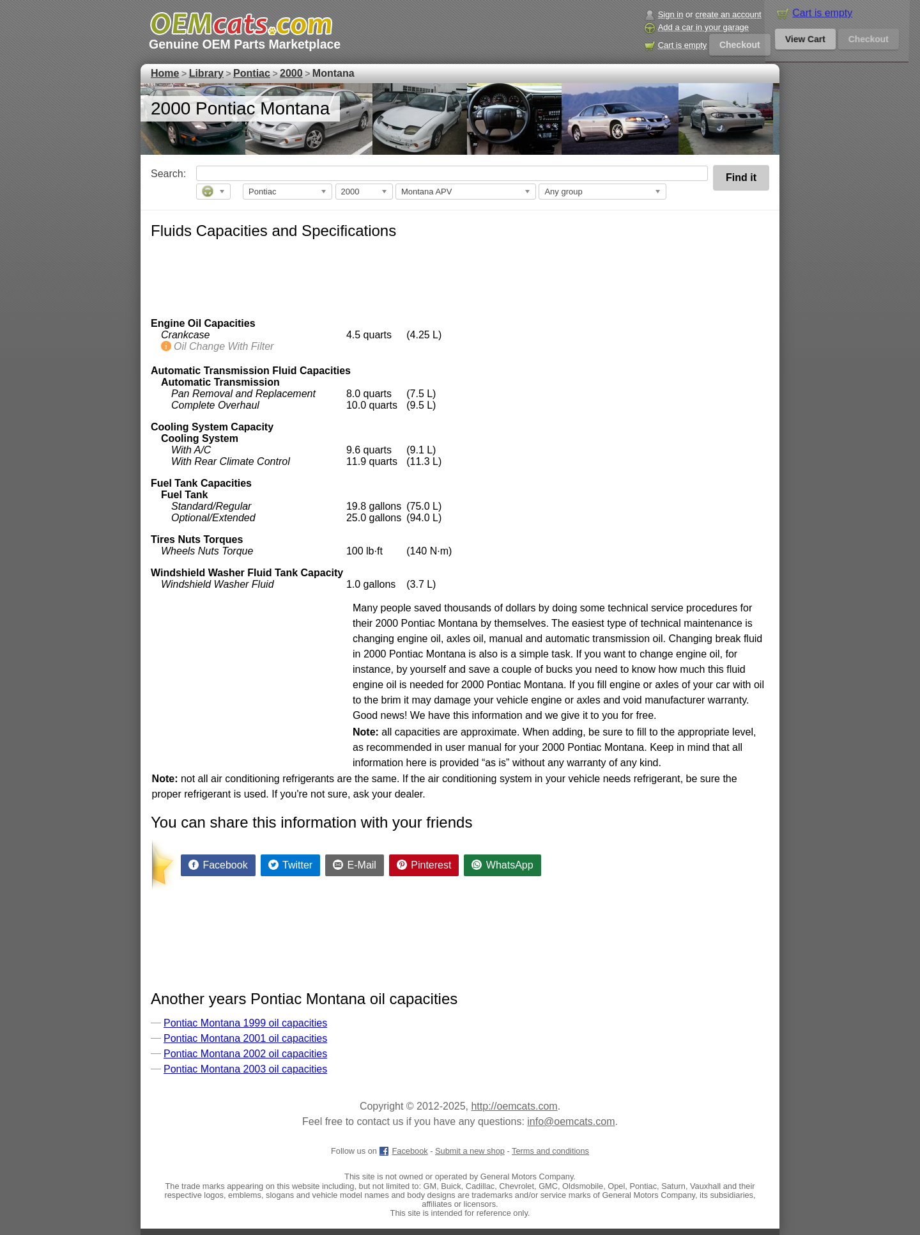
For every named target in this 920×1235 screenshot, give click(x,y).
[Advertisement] (383, 276)
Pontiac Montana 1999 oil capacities (245, 1023)
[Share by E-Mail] (354, 865)
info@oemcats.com (571, 1121)
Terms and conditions (550, 1151)
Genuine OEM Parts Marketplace (245, 44)
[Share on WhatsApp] (502, 865)
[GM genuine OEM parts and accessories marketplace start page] (240, 23)
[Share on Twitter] (291, 865)
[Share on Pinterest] (424, 865)
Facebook (403, 1151)
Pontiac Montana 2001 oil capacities (245, 1038)
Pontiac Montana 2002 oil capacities (245, 1053)
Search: (159, 173)
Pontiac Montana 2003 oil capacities (245, 1069)
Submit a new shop (470, 1151)
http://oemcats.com (514, 1106)
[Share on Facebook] (218, 865)
